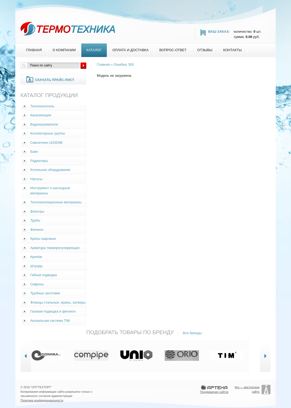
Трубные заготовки (45, 293)
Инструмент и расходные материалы (50, 190)
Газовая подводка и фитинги (53, 311)
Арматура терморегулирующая (54, 248)
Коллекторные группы (47, 133)
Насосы (36, 179)
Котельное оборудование (50, 170)
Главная (34, 50)
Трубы (35, 220)
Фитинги (36, 230)
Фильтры (37, 211)
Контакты (232, 50)
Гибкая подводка (43, 275)
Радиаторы (39, 161)
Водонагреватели (44, 124)
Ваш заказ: (219, 31)
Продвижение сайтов (214, 391)
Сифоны (37, 284)
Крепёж (36, 257)
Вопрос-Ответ (173, 50)
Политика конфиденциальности (42, 400)
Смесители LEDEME (46, 143)
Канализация (40, 115)
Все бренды (192, 333)
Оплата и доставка (130, 50)
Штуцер (36, 266)
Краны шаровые (43, 239)
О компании (64, 50)
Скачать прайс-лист (54, 80)
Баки (34, 151)
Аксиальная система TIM (50, 321)
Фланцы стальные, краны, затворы (58, 302)
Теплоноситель (42, 106)
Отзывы (204, 50)
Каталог (94, 50)
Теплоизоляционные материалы (56, 202)
